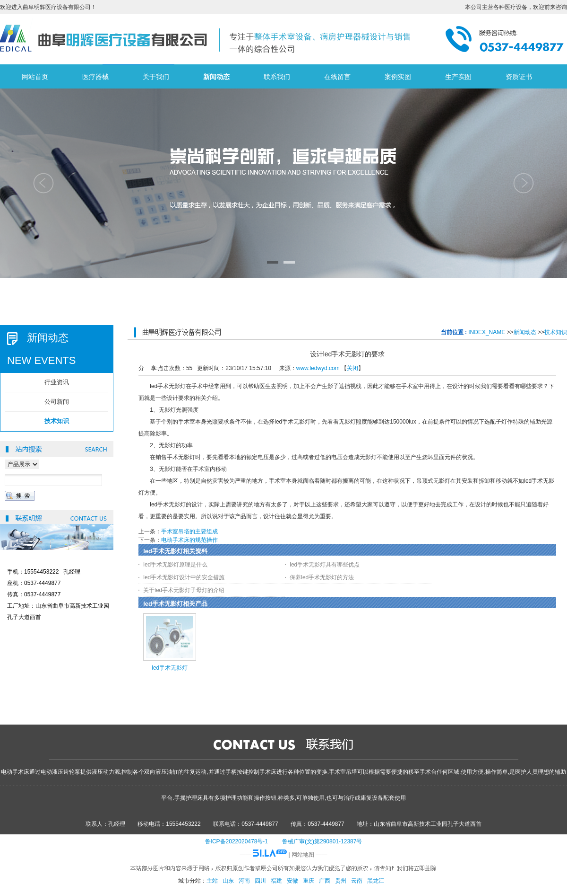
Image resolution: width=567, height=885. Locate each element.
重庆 (308, 880)
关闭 (352, 368)
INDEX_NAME (486, 332)
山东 (228, 880)
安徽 (292, 880)
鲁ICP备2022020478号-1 (236, 841)
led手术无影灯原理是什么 (175, 564)
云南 (356, 880)
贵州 (340, 880)
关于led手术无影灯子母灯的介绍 (183, 590)
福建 (276, 880)
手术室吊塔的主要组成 (189, 531)
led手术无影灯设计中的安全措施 (183, 577)
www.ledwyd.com (318, 368)
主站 (212, 880)
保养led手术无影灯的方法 (322, 577)
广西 (324, 880)
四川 (260, 880)
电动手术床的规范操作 (189, 540)
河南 (244, 880)
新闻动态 (525, 332)
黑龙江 (375, 880)
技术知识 (555, 332)
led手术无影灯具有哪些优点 (325, 564)
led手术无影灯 (170, 667)
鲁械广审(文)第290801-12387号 (322, 841)
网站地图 (303, 854)
